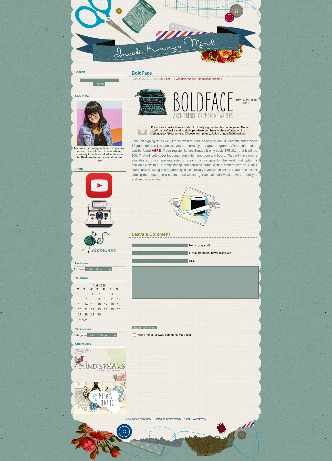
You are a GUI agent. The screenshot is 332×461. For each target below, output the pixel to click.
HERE (156, 150)
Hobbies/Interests (209, 78)
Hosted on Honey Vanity (167, 419)
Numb (187, 419)
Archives (79, 269)
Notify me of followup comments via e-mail (164, 335)
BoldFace (142, 73)
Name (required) (199, 245)
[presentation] (171, 312)
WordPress (199, 419)
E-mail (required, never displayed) (210, 252)
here (98, 160)
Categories (80, 335)
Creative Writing (186, 78)
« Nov (83, 319)
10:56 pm (164, 78)
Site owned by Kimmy (138, 419)
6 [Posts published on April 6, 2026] (79, 299)
